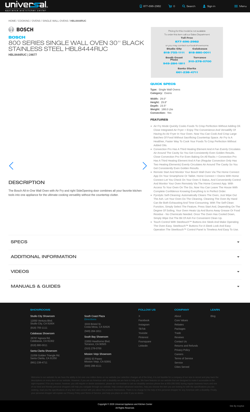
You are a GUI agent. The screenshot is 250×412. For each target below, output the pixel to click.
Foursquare (145, 341)
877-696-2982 (187, 41)
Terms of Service (184, 358)
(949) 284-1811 (92, 331)
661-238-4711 (187, 72)
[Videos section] (125, 272)
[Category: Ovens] (196, 93)
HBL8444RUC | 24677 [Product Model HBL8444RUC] (22, 54)
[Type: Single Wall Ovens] (196, 89)
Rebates (179, 324)
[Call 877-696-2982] (150, 6)
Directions (90, 319)
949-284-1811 (174, 63)
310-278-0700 (199, 61)
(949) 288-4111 (92, 365)
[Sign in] (209, 6)
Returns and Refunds (186, 345)
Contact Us (181, 341)
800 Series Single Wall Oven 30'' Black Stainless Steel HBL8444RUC (76, 46)
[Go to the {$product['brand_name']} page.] (20, 29)
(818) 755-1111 (38, 327)
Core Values (181, 320)
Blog (213, 316)
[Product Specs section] (125, 242)
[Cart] (172, 6)
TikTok (142, 328)
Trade (178, 333)
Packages (180, 328)
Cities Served (182, 366)
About (178, 316)
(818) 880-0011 (38, 345)
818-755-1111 (174, 52)
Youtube (143, 333)
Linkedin (143, 345)
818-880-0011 (200, 52)
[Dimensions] (196, 104)
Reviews (179, 337)
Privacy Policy (182, 350)
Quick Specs (163, 84)
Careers (179, 354)
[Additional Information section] (125, 257)
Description (26, 183)
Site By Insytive (237, 406)
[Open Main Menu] (240, 6)
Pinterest (143, 337)
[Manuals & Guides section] (125, 287)
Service (179, 362)
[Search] (189, 6)
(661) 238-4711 (38, 362)
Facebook (144, 320)
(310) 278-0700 (92, 348)
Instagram (144, 324)
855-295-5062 (173, 383)
